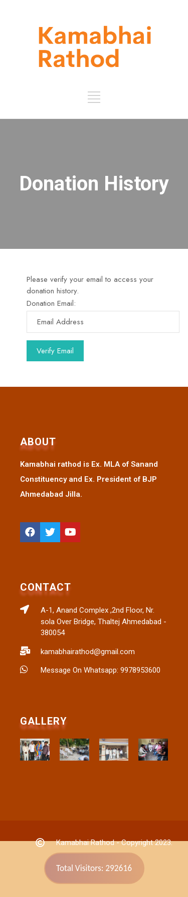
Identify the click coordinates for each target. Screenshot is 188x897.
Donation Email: (51, 303)
